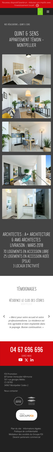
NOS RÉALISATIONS (11, 24)
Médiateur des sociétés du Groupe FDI (26, 434)
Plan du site (16, 428)
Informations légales (32, 428)
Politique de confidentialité (26, 431)
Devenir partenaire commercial (26, 437)
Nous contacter (11, 391)
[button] (4, 316)
